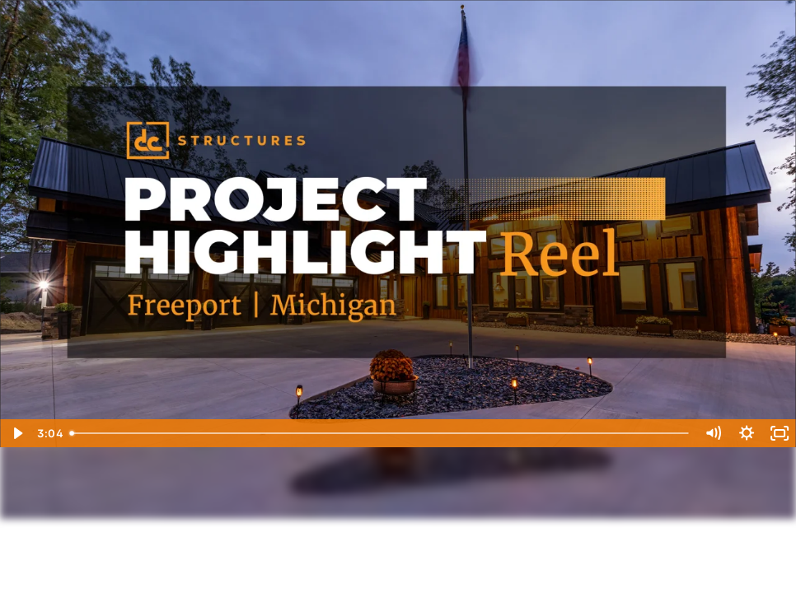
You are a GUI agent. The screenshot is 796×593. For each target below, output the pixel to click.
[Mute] (712, 433)
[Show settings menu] (746, 433)
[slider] (380, 433)
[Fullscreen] (779, 433)
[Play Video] (16, 433)
